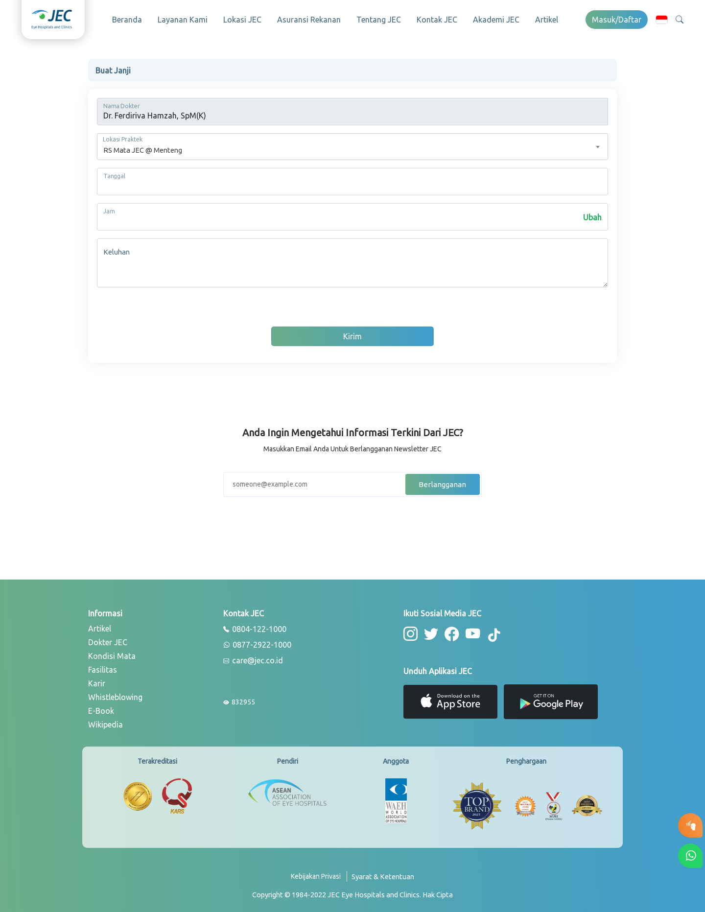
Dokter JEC (107, 639)
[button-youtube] (469, 630)
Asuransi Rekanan (309, 19)
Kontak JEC (437, 19)
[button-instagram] (410, 630)
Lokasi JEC (242, 19)
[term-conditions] (383, 877)
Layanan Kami (183, 19)
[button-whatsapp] (690, 855)
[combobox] (352, 143)
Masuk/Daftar (616, 19)
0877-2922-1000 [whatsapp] (257, 642)
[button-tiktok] (489, 632)
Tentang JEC (378, 19)
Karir (96, 680)
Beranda (127, 19)
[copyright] (352, 891)
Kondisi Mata (112, 653)
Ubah (592, 214)
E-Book (101, 708)
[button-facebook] (449, 630)
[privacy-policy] (319, 877)
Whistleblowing (115, 694)
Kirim (352, 333)
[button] (662, 19)
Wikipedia (105, 722)
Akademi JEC (496, 19)
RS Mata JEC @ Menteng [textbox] (142, 147)
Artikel (546, 19)
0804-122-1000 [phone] (254, 627)
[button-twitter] (429, 630)
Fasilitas (102, 667)
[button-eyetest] (690, 825)
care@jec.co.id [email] (253, 658)
